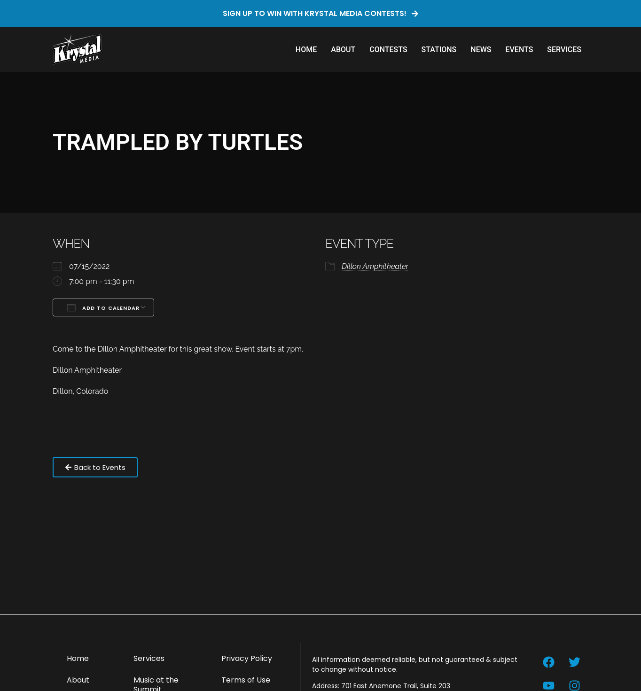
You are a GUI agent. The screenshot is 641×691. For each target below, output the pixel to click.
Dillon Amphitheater (375, 266)
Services (564, 49)
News (480, 49)
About (343, 49)
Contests (388, 49)
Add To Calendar (103, 307)
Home (306, 49)
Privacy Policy (246, 658)
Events (519, 49)
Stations (439, 49)
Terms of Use (245, 680)
